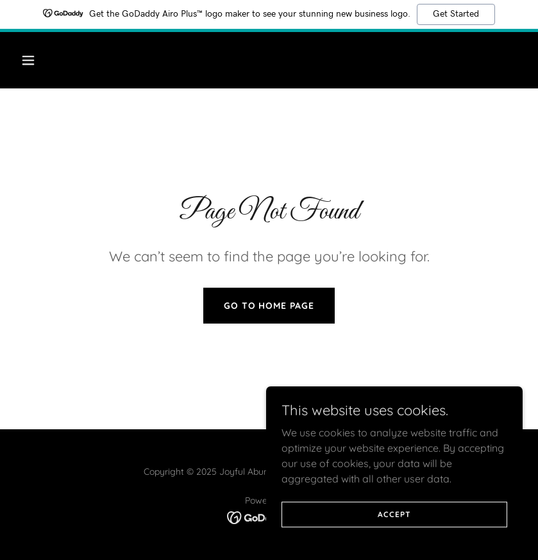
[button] (73, 60)
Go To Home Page (269, 305)
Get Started (456, 14)
